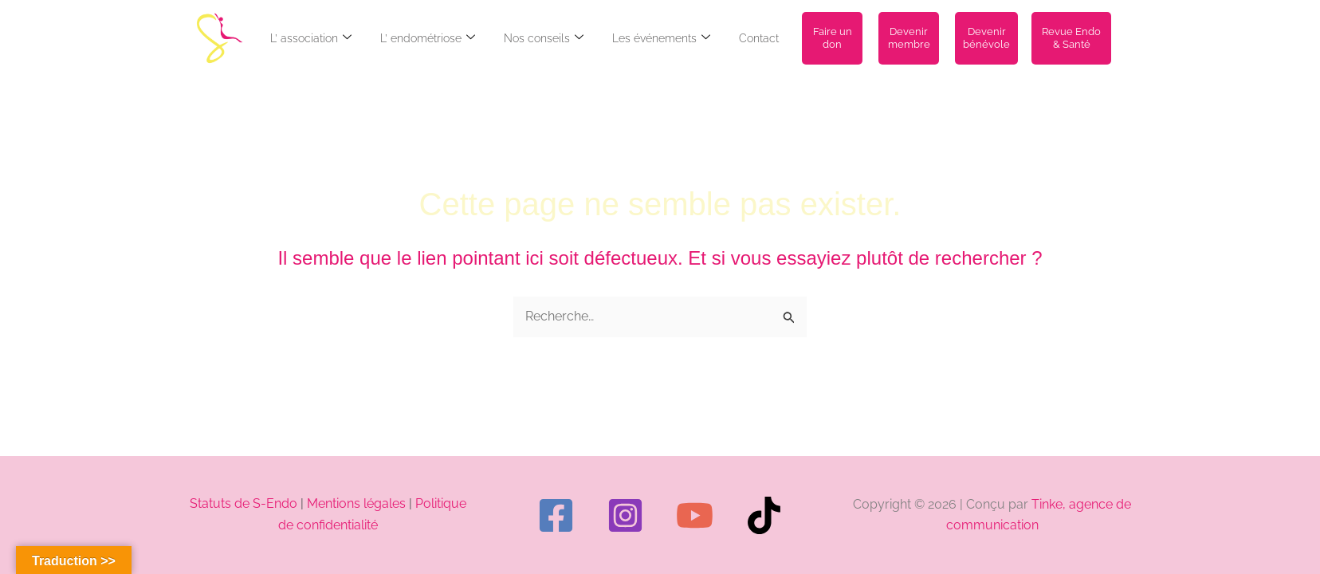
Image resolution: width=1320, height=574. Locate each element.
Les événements (661, 38)
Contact (759, 38)
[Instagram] (625, 515)
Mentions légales (356, 503)
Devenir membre (909, 38)
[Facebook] (556, 515)
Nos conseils (543, 38)
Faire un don (832, 38)
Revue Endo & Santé (1071, 38)
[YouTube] (694, 515)
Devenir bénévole (986, 38)
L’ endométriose (427, 38)
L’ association (311, 38)
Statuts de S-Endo (243, 503)
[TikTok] (764, 515)
